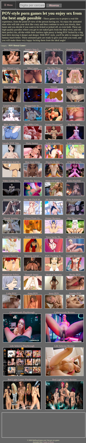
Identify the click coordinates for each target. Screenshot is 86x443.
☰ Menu (8, 5)
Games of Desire (48, 442)
